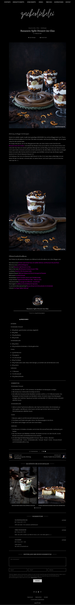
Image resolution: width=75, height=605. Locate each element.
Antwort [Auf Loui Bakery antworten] (64, 540)
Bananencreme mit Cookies (16, 146)
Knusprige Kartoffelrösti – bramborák (29, 282)
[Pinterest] (38, 592)
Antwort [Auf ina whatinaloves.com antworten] (64, 520)
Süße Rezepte (31, 2)
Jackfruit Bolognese (23, 265)
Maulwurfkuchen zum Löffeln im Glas (23, 505)
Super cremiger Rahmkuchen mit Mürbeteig (52, 505)
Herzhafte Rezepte (18, 2)
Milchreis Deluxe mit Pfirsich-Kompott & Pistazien (32, 273)
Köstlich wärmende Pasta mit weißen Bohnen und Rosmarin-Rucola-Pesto (38, 263)
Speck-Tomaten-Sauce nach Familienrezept (29, 277)
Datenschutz (34, 577)
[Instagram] (36, 592)
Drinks (41, 2)
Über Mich (49, 2)
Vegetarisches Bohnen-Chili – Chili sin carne (29, 280)
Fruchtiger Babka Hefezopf (21, 288)
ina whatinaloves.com (21, 520)
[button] (11, 488)
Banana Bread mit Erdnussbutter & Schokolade (40, 286)
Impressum (30, 597)
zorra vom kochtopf (20, 530)
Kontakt (68, 2)
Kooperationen (58, 2)
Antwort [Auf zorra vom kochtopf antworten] (64, 530)
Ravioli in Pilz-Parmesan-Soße (23, 271)
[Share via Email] (45, 451)
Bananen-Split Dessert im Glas (22, 267)
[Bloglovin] (41, 592)
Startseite (7, 2)
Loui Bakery (18, 540)
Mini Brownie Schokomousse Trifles (28, 269)
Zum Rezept (31, 37)
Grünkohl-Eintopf (20, 275)
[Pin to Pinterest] (43, 451)
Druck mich (43, 37)
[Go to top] (37, 603)
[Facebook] (33, 592)
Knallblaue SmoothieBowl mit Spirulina (27, 284)
